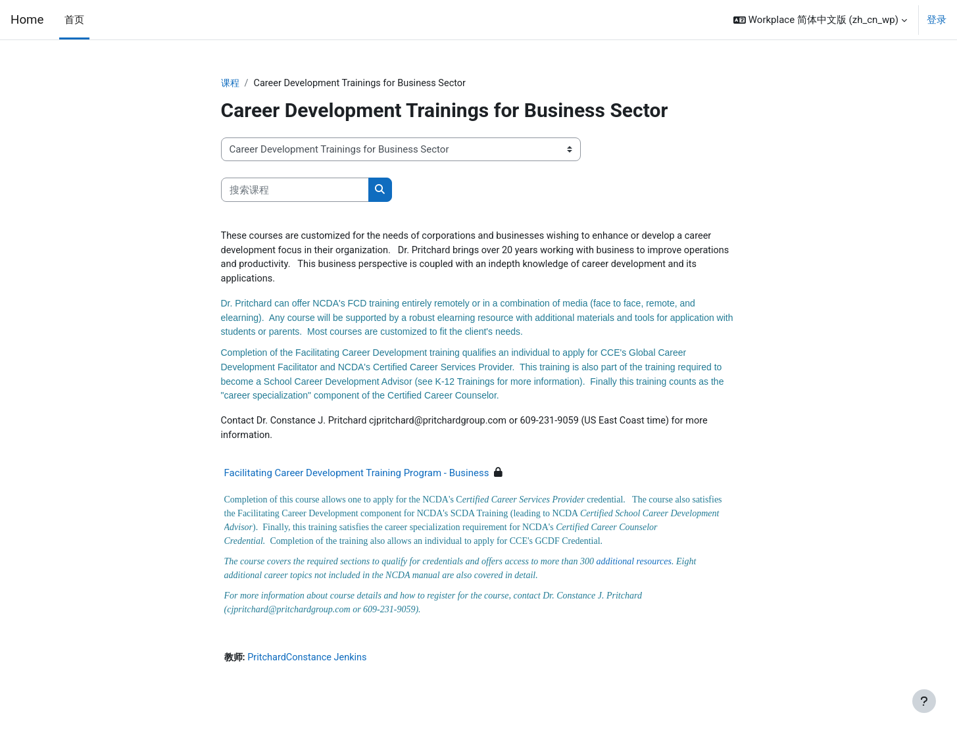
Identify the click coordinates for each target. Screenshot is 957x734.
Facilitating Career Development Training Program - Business (356, 479)
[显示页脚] (924, 701)
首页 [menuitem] (74, 20)
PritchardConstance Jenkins (310, 666)
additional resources (634, 568)
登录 (936, 20)
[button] (820, 19)
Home (27, 19)
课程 (231, 83)
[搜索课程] (295, 190)
